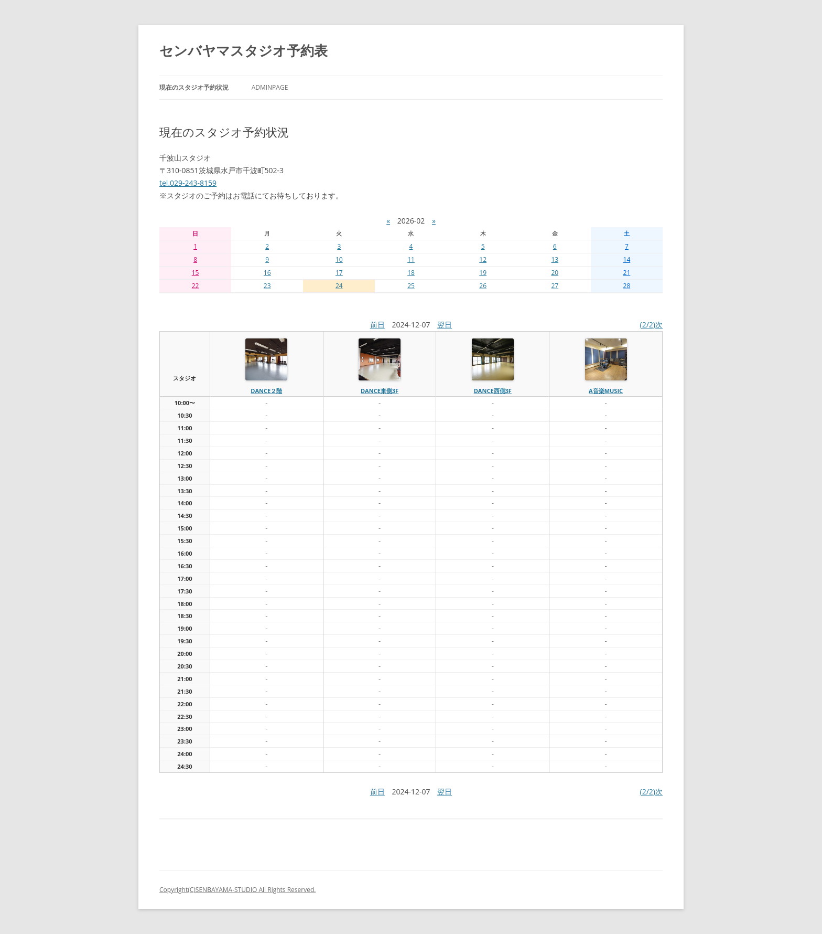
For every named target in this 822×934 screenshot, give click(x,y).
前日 (377, 325)
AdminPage (270, 87)
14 (627, 259)
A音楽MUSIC (606, 391)
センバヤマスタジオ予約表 (243, 50)
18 (411, 272)
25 (411, 285)
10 (339, 259)
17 (339, 272)
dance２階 (266, 391)
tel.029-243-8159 (188, 183)
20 (554, 272)
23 (267, 285)
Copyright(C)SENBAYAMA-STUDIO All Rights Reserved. (237, 889)
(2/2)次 (651, 325)
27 (554, 285)
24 (339, 285)
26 (482, 285)
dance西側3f (493, 391)
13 (554, 259)
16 (267, 272)
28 (627, 285)
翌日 (444, 325)
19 (482, 272)
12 (482, 259)
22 (195, 285)
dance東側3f (379, 391)
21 (627, 272)
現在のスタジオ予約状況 (194, 87)
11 (411, 259)
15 (195, 272)
